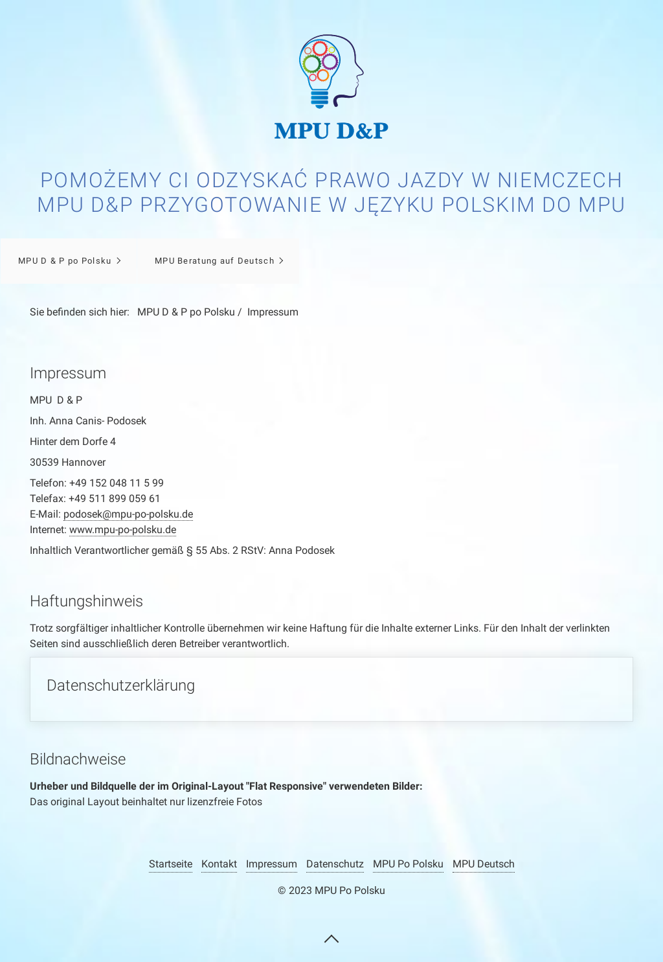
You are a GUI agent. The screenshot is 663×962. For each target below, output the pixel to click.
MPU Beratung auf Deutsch (215, 261)
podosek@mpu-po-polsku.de (128, 514)
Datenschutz (335, 864)
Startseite (170, 864)
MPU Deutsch (484, 864)
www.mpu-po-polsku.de (122, 529)
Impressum (271, 864)
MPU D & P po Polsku (64, 261)
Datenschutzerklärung (331, 689)
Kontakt (219, 864)
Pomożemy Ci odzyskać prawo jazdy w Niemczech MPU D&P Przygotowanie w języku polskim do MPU (331, 192)
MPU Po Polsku (408, 864)
